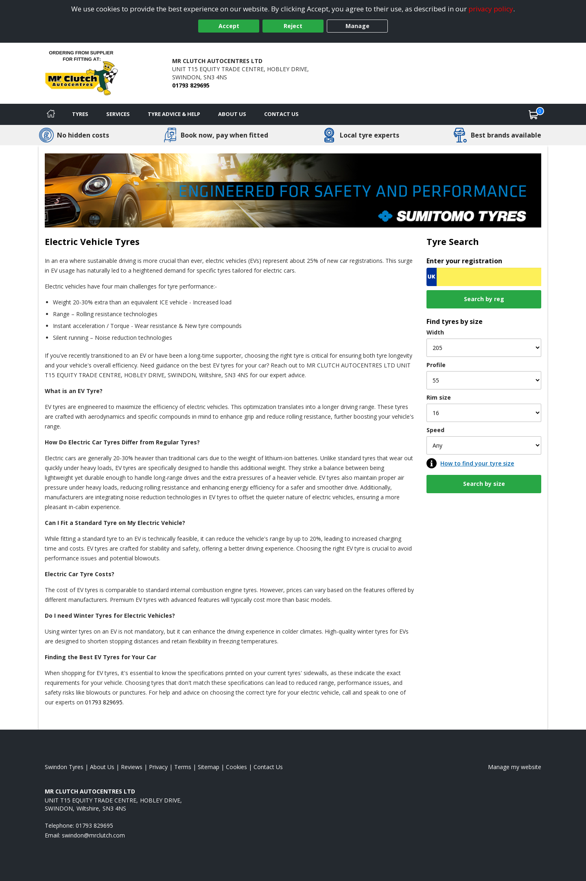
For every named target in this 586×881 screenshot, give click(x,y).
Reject (293, 26)
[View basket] (533, 114)
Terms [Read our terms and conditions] (182, 767)
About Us (232, 114)
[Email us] (93, 835)
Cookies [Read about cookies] (236, 767)
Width (435, 332)
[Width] (483, 348)
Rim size (438, 397)
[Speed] (483, 445)
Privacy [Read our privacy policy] (158, 767)
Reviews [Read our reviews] (131, 767)
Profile (436, 365)
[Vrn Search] (483, 277)
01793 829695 (191, 85)
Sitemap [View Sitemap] (208, 767)
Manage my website (514, 767)
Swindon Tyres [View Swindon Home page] (64, 767)
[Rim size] (483, 413)
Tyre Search (452, 241)
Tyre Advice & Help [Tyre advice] (174, 114)
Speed (435, 430)
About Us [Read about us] (102, 767)
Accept (229, 26)
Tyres (80, 114)
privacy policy (490, 8)
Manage (357, 26)
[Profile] (483, 380)
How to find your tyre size (477, 463)
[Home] (51, 114)
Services (118, 114)
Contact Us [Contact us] (281, 114)
